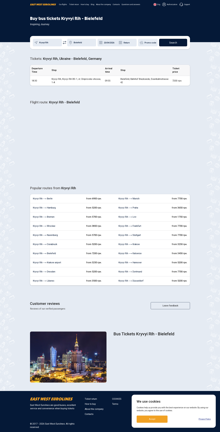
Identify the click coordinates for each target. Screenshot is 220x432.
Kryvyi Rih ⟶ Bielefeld (44, 253)
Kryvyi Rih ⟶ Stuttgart (129, 235)
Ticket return (74, 4)
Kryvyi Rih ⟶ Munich (128, 198)
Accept (152, 419)
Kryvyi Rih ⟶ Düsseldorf (131, 280)
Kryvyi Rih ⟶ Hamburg (44, 207)
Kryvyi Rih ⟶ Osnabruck (45, 244)
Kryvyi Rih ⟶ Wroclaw (44, 226)
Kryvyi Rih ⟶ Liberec (43, 280)
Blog (92, 4)
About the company (103, 4)
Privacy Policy (205, 419)
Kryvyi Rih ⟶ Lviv (127, 217)
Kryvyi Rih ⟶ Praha (128, 207)
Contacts (116, 4)
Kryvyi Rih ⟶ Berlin (42, 198)
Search (173, 42)
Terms (115, 404)
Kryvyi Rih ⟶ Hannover (130, 262)
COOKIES (116, 399)
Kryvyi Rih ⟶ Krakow (129, 244)
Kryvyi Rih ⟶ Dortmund (130, 271)
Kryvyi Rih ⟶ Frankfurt (129, 226)
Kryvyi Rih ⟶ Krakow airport (47, 262)
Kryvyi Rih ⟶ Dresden (44, 271)
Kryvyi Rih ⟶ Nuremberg (45, 235)
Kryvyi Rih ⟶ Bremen (43, 217)
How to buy (85, 4)
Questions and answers (131, 4)
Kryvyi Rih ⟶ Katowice (130, 253)
